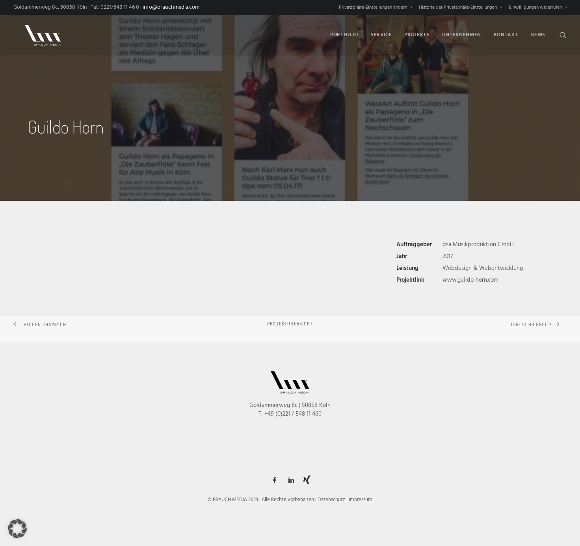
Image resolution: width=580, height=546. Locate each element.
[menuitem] (377, 7)
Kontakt (506, 34)
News (537, 34)
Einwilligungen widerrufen (538, 7)
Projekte (416, 34)
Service (381, 34)
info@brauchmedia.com (171, 7)
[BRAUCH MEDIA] (37, 33)
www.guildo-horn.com (470, 280)
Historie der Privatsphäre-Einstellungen (460, 7)
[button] (563, 33)
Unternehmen (461, 34)
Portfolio (344, 34)
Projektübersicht (290, 324)
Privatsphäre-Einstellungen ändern (375, 7)
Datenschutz (331, 500)
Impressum (360, 500)
